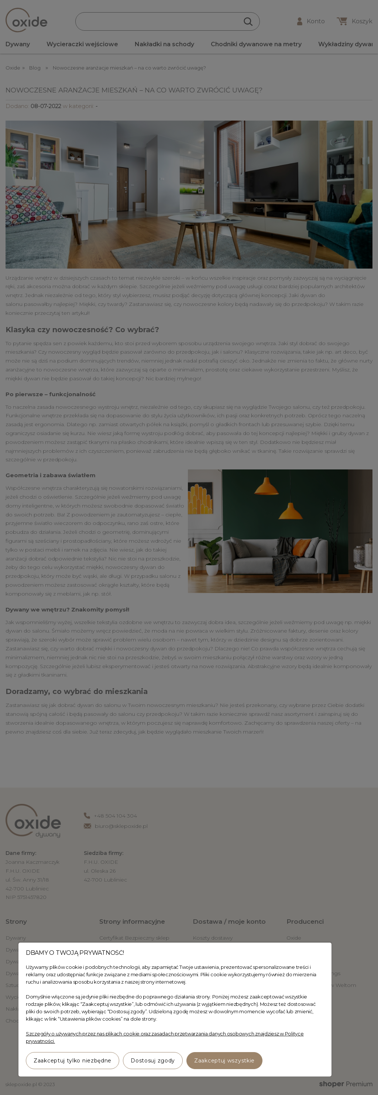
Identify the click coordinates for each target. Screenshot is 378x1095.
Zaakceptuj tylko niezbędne (72, 1060)
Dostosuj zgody (153, 1060)
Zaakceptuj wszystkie (224, 1060)
